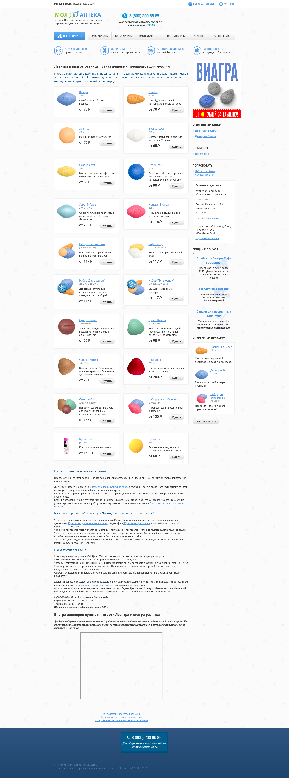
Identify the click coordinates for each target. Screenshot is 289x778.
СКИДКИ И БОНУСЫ (175, 36)
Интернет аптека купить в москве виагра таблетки (121, 720)
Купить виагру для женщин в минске (88, 523)
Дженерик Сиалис (205, 136)
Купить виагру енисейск (137, 523)
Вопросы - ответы (203, 3)
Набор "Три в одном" (161, 280)
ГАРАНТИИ (198, 36)
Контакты (229, 3)
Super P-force (87, 204)
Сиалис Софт (87, 165)
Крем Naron (86, 439)
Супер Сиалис (88, 320)
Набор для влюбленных (164, 399)
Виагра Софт (156, 128)
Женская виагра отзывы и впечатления (121, 717)
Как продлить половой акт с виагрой (94, 585)
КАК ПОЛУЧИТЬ (147, 36)
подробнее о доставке (208, 218)
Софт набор (156, 244)
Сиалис (153, 92)
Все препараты (72, 36)
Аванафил (155, 360)
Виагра (83, 92)
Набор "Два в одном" (92, 280)
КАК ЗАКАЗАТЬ (100, 36)
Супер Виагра (157, 320)
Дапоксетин (156, 165)
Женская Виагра (159, 204)
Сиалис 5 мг (156, 439)
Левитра (84, 128)
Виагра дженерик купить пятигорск (109, 487)
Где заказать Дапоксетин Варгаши (121, 713)
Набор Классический (92, 244)
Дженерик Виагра (205, 130)
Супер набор (87, 399)
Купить (107, 110)
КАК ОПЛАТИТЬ (123, 36)
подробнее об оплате (207, 238)
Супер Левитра (88, 360)
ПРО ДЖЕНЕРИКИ (221, 36)
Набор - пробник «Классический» (205, 172)
